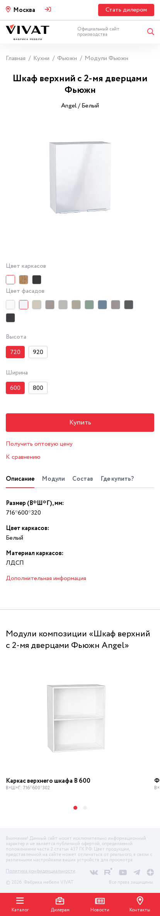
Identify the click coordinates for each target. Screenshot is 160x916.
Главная (16, 58)
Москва (24, 10)
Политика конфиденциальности (40, 871)
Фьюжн (67, 58)
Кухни (41, 58)
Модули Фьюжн (106, 58)
